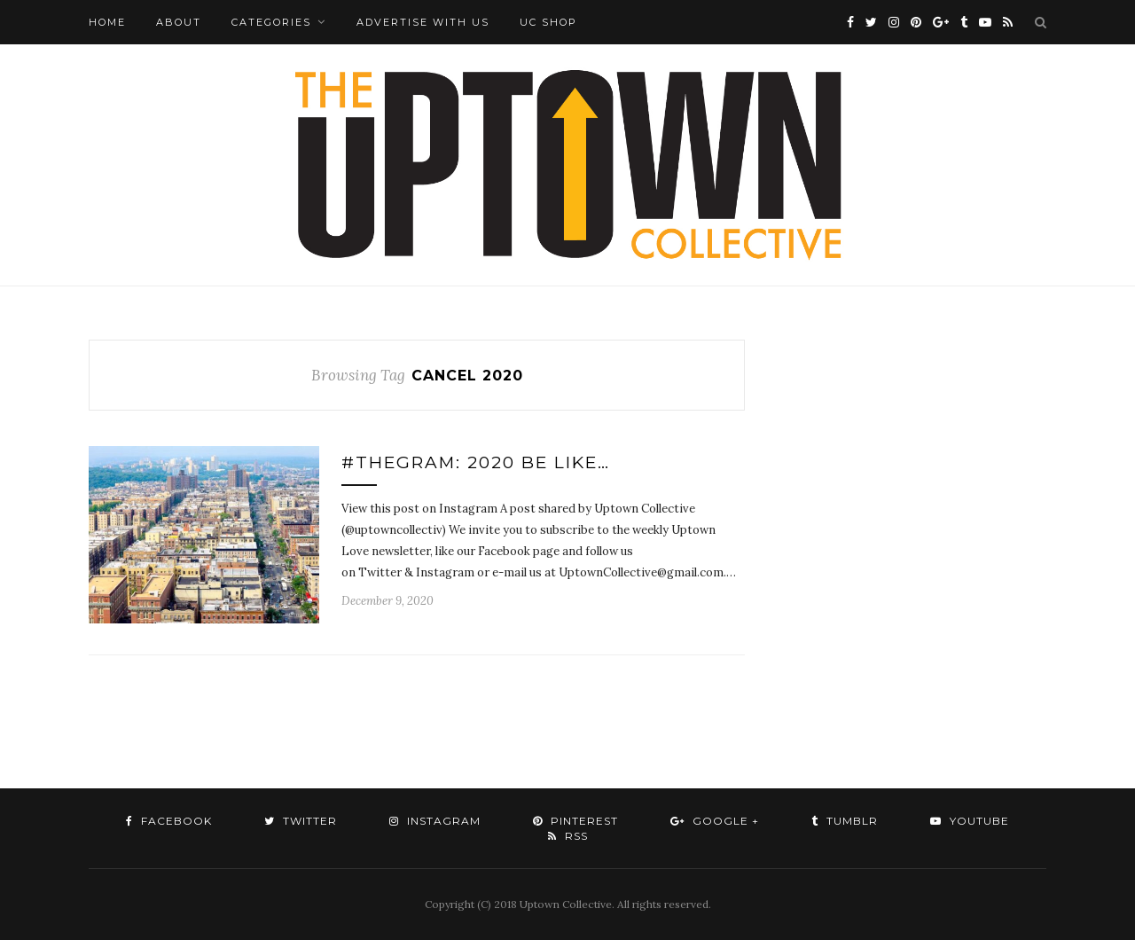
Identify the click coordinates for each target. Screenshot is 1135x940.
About (178, 22)
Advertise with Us (422, 22)
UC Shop (548, 22)
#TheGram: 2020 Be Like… (475, 462)
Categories (271, 22)
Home (107, 22)
